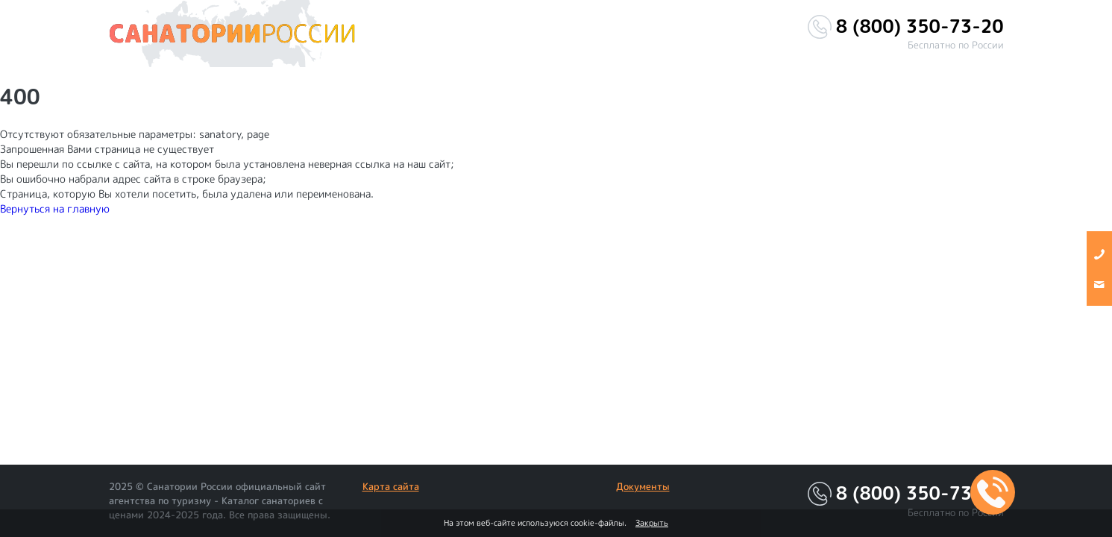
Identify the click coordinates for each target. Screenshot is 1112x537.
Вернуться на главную (55, 208)
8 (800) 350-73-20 (920, 26)
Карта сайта (390, 486)
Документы (643, 486)
